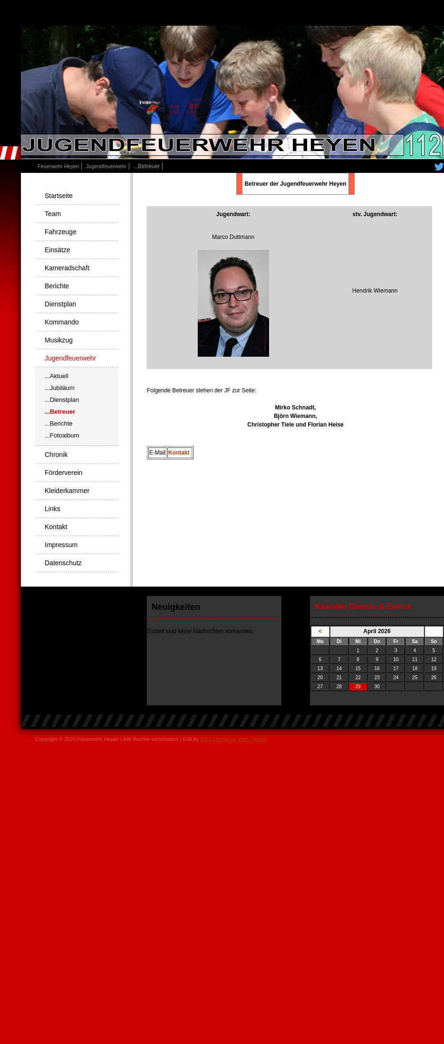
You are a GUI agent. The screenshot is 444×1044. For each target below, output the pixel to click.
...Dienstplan (62, 399)
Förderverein (63, 472)
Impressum (61, 545)
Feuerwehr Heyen (58, 166)
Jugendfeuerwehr (106, 166)
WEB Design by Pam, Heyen (233, 739)
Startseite (59, 195)
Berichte (57, 286)
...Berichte (59, 423)
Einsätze (57, 250)
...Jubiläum (60, 387)
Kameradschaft (67, 268)
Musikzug (59, 340)
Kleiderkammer (67, 490)
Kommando (62, 322)
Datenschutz (63, 563)
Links (52, 509)
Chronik (56, 454)
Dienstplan (60, 304)
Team (53, 214)
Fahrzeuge (61, 232)
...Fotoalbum (62, 435)
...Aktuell (56, 376)
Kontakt (179, 452)
